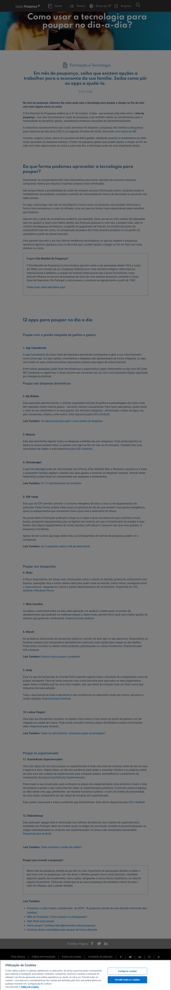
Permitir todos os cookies (127, 984)
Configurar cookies (127, 975)
